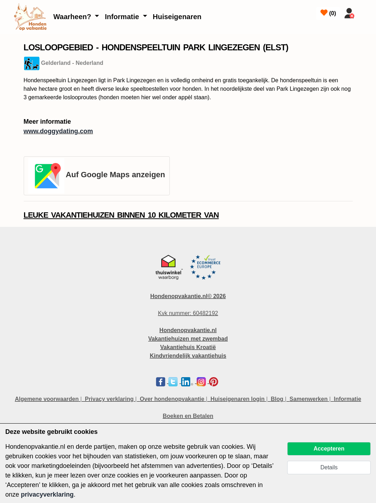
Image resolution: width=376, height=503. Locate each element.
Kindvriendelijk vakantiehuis (188, 356)
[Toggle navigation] (366, 11)
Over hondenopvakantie (172, 399)
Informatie (123, 17)
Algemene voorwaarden (47, 399)
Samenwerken (309, 399)
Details (329, 467)
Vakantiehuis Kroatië (188, 347)
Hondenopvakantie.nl (188, 330)
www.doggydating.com (58, 131)
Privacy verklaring (109, 399)
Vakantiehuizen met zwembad (188, 339)
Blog (277, 399)
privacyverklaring (47, 494)
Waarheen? (73, 17)
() (328, 12)
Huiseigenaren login (237, 399)
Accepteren (329, 449)
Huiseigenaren (177, 17)
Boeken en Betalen (188, 416)
